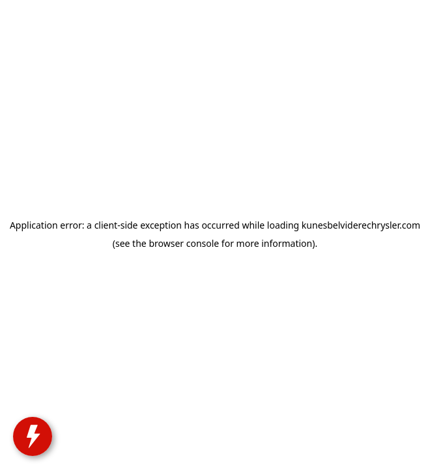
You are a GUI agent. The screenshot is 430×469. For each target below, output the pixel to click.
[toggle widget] (27, 442)
